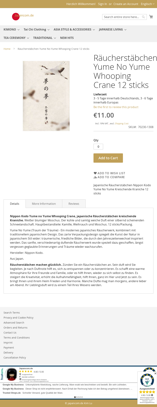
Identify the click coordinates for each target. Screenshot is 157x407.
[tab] (15, 203)
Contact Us (10, 332)
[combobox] (124, 17)
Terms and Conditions (17, 337)
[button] (148, 4)
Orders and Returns (15, 327)
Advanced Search (14, 322)
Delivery (8, 352)
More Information (44, 204)
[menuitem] (10, 29)
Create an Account (125, 4)
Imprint (8, 342)
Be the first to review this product (115, 107)
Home (7, 48)
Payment (9, 347)
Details (14, 204)
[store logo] (19, 17)
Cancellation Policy (15, 357)
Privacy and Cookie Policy (18, 317)
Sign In (102, 4)
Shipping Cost (121, 123)
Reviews (74, 204)
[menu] (78, 33)
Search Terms (12, 312)
